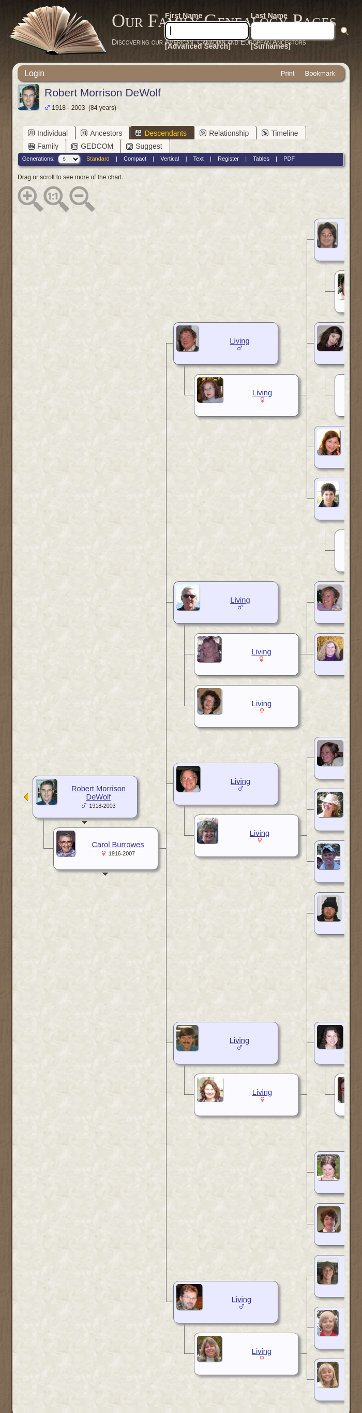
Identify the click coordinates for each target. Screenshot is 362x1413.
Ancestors (101, 133)
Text (198, 158)
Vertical (169, 158)
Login (34, 73)
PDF (289, 158)
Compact (135, 158)
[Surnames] (271, 46)
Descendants (161, 133)
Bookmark (320, 73)
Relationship (224, 133)
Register (228, 158)
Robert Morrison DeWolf (98, 792)
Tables (261, 158)
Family (43, 146)
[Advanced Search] (198, 46)
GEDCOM (92, 146)
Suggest (144, 146)
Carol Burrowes (118, 844)
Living (239, 341)
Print (288, 73)
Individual (48, 133)
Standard (98, 158)
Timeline (280, 133)
